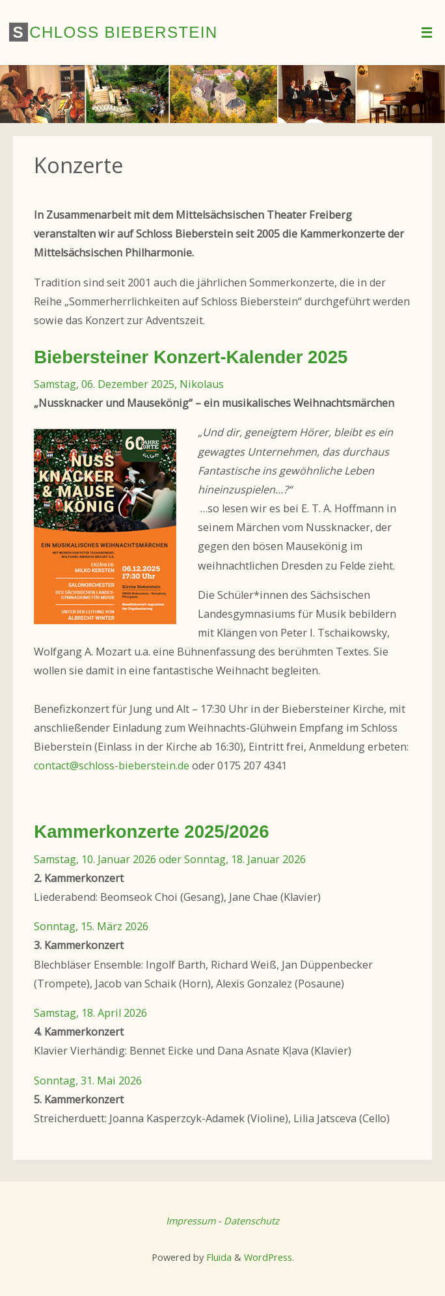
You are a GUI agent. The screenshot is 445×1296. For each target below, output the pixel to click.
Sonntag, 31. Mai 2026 (88, 1080)
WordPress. (269, 1256)
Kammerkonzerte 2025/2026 (151, 831)
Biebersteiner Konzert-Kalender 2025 (190, 357)
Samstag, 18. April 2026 (90, 1013)
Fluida (218, 1256)
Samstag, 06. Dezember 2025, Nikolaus (129, 384)
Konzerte (78, 164)
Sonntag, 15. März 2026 (91, 926)
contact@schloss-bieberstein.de (111, 765)
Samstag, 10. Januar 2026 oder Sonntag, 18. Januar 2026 (170, 859)
